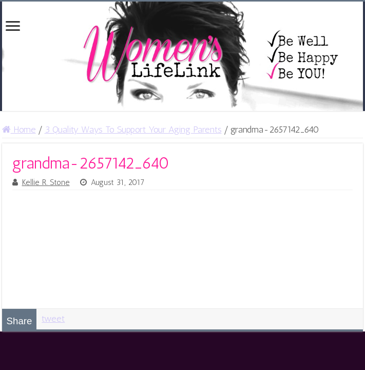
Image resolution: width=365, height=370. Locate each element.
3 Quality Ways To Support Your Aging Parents (133, 129)
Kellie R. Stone (46, 182)
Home (19, 129)
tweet (53, 318)
